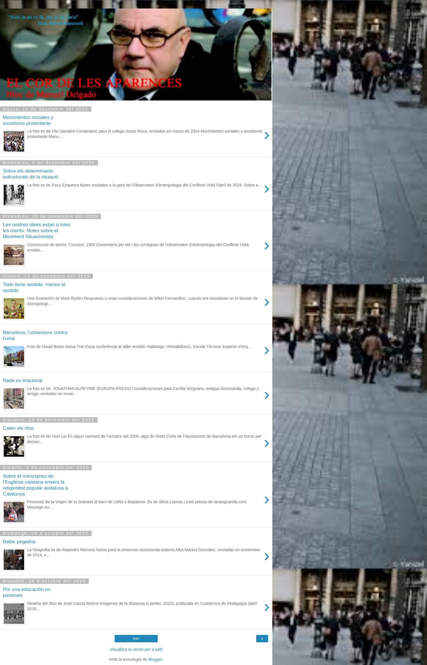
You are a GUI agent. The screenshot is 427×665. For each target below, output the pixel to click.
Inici (136, 639)
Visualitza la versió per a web (136, 649)
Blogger (155, 659)
